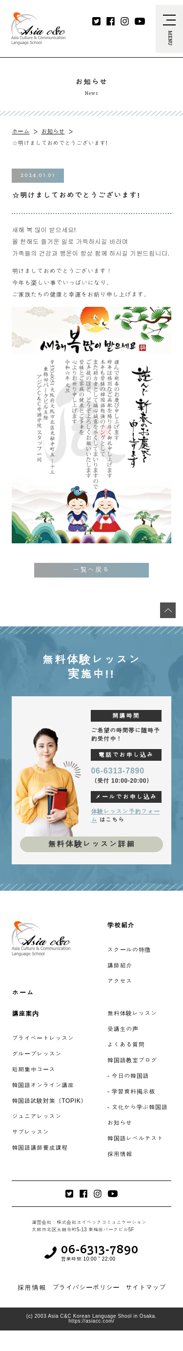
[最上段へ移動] (168, 610)
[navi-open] (169, 29)
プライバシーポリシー (86, 1287)
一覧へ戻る (91, 569)
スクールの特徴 (129, 950)
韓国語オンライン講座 (43, 1085)
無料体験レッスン (132, 1013)
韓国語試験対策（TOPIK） (49, 1101)
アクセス (119, 981)
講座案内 (25, 1013)
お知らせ (52, 131)
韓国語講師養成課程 (39, 1148)
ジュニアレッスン (36, 1116)
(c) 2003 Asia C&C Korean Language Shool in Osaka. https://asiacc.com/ (91, 1319)
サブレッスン (30, 1132)
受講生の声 (123, 1029)
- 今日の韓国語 (128, 1076)
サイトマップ (145, 1287)
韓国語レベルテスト (135, 1138)
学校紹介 (120, 925)
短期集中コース (33, 1069)
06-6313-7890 (117, 771)
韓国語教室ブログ (132, 1060)
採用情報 (119, 1154)
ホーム (20, 131)
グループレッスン (36, 1054)
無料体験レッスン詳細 (91, 844)
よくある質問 (125, 1045)
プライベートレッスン (43, 1038)
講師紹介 (119, 965)
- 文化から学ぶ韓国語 (137, 1107)
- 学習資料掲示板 (131, 1091)
